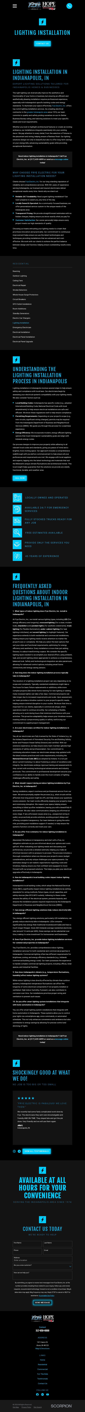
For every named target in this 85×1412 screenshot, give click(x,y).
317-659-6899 (42, 1330)
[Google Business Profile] (42, 1394)
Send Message (42, 1303)
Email (46, 1250)
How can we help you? (21, 1273)
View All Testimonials (37, 1151)
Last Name (48, 1243)
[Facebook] (37, 1394)
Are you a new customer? (23, 1265)
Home (42, 1360)
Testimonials (42, 1379)
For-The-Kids (42, 1374)
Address (17, 1258)
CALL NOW (20, 478)
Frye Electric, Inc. (59, 106)
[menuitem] (42, 271)
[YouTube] (47, 1394)
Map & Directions (42, 1349)
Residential (42, 1364)
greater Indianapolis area (37, 112)
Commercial (42, 1369)
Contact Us (42, 44)
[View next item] (19, 1151)
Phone (16, 1250)
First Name (17, 1243)
